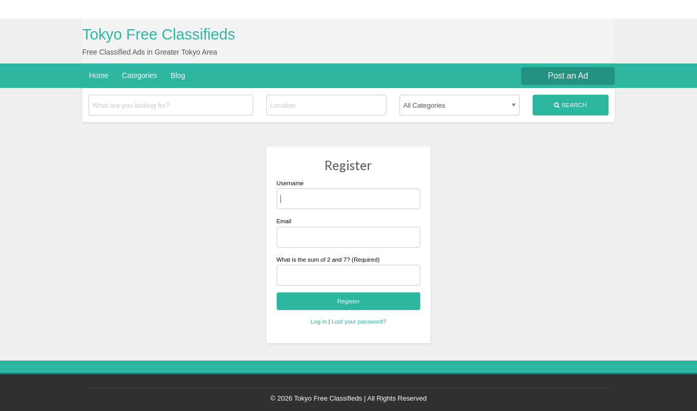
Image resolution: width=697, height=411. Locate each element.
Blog (178, 75)
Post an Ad (568, 75)
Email (349, 232)
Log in (319, 321)
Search (570, 105)
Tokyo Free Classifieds (158, 34)
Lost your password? (359, 321)
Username (349, 194)
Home (98, 75)
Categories (139, 75)
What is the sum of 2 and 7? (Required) (328, 259)
